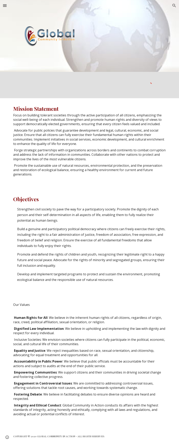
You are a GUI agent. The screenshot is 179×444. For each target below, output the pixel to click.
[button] (5, 5)
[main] (89, 143)
